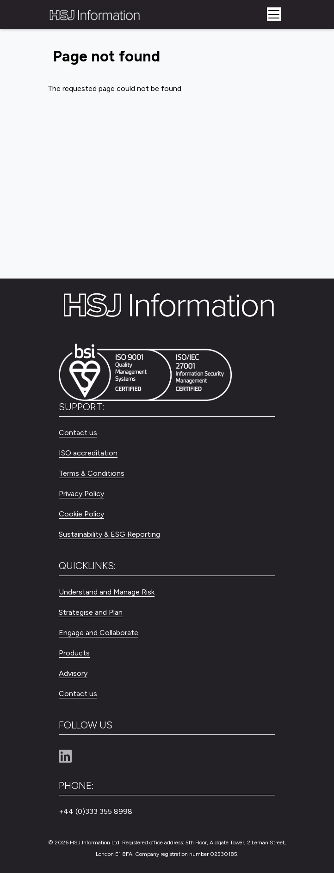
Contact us (78, 432)
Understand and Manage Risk (107, 592)
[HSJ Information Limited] (94, 14)
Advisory (73, 673)
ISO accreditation (88, 453)
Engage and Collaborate (98, 632)
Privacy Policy (81, 493)
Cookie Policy (81, 513)
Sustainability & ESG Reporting (109, 534)
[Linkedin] (69, 757)
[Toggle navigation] (273, 14)
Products (74, 653)
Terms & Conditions (91, 473)
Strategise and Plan (91, 612)
